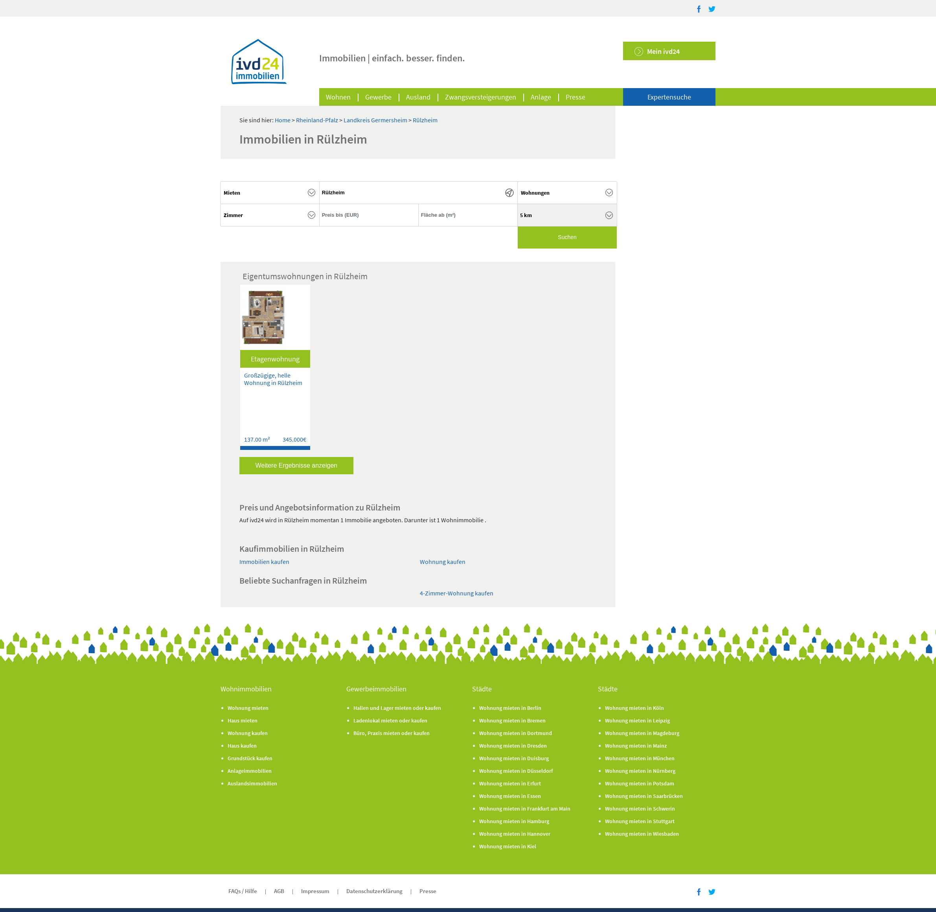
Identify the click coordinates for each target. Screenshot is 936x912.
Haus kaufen (242, 745)
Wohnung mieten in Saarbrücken (644, 796)
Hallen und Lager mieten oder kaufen (397, 707)
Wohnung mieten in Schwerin (640, 808)
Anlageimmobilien (250, 770)
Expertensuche (669, 96)
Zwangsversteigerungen (480, 96)
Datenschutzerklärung (374, 891)
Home (283, 120)
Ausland (418, 96)
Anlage (541, 96)
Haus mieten (242, 720)
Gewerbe (378, 96)
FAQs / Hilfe (242, 891)
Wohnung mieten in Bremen (512, 720)
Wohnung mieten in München (640, 758)
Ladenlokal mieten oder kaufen (390, 720)
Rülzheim (425, 120)
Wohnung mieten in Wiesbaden (642, 833)
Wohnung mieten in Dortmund (515, 733)
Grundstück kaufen (250, 758)
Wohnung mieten (248, 707)
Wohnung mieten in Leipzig (637, 720)
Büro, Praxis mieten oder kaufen (391, 733)
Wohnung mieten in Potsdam (639, 783)
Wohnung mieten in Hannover (514, 833)
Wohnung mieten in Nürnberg (640, 770)
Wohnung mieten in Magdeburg (642, 733)
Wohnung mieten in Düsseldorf (516, 770)
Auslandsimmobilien (252, 783)
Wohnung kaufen (442, 562)
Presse (575, 96)
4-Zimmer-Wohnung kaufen (456, 593)
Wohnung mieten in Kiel (507, 846)
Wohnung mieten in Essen (510, 796)
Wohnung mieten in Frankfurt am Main (524, 808)
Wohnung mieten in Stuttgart (640, 821)
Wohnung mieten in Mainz (636, 745)
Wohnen (338, 96)
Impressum (315, 891)
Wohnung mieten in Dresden (513, 745)
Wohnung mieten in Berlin (510, 707)
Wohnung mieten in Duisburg (514, 758)
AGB (279, 891)
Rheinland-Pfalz (317, 120)
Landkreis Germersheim (376, 120)
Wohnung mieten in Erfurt (510, 783)
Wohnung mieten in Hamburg (514, 821)
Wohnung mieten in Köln (634, 707)
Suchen (567, 237)
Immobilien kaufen (264, 562)
